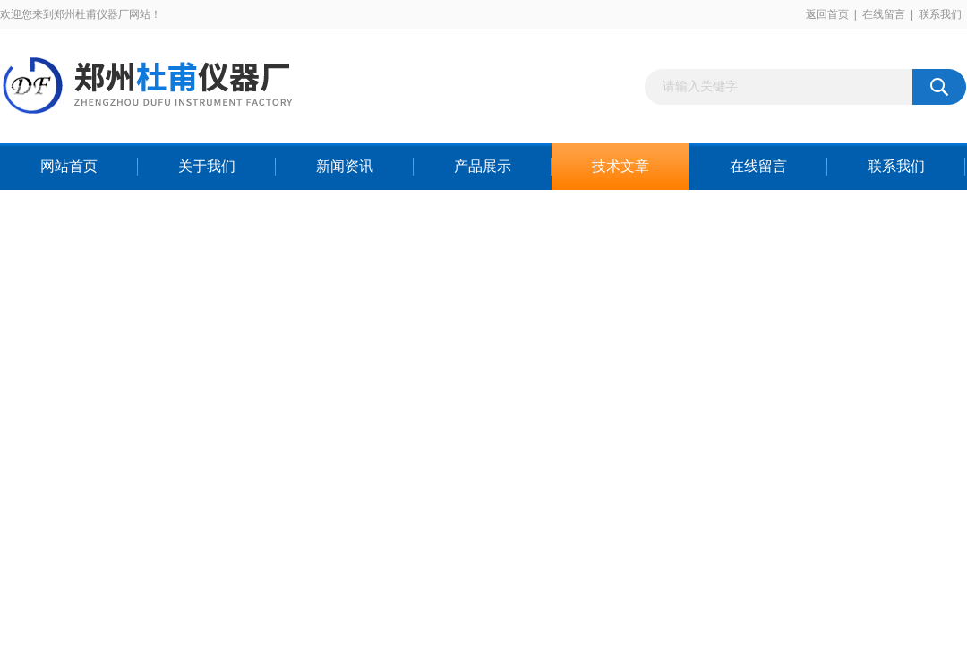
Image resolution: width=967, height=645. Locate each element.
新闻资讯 (344, 166)
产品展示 (482, 166)
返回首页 (827, 14)
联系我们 (940, 14)
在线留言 (883, 14)
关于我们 (206, 166)
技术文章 (620, 166)
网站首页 (69, 166)
